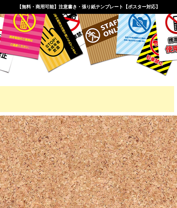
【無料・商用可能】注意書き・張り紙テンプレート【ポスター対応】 (88, 6)
